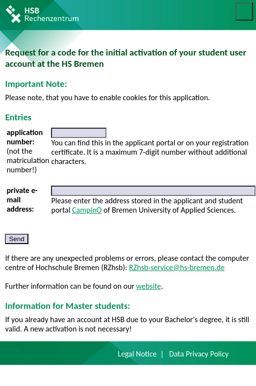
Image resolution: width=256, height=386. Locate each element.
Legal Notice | (141, 353)
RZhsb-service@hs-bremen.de (177, 267)
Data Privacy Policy (199, 353)
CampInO (87, 210)
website (148, 286)
